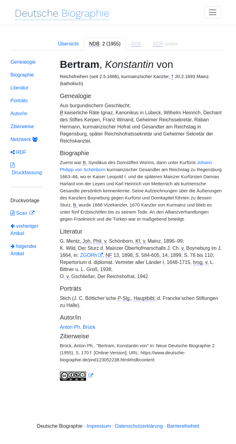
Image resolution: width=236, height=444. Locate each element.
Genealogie (23, 62)
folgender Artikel (23, 250)
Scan (19, 213)
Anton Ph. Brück (78, 327)
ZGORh (88, 255)
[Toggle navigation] (212, 12)
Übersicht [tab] (68, 43)
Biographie (22, 74)
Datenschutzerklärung (139, 426)
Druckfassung (26, 169)
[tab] (105, 43)
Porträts (19, 100)
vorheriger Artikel (24, 229)
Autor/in (18, 113)
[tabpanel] (118, 221)
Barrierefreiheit (183, 426)
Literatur (19, 87)
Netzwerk (23, 139)
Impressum (99, 426)
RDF (18, 152)
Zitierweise (22, 126)
